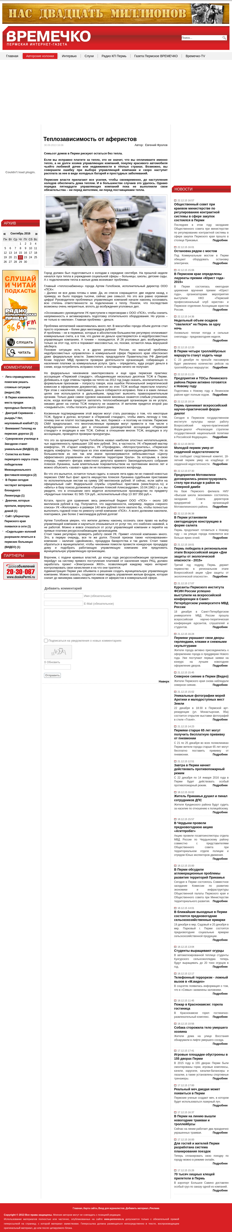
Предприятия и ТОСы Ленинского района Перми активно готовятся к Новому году (200, 382)
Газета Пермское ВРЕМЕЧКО (156, 56)
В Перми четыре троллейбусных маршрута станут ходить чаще (200, 353)
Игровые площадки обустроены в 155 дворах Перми (201, 1056)
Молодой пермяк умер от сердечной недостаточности (196, 450)
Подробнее (220, 240)
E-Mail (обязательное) (99, 603)
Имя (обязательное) (97, 596)
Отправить (52, 675)
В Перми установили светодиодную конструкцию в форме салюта (198, 521)
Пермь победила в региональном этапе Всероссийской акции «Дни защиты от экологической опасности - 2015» (200, 554)
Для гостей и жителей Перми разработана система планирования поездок (197, 1147)
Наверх (164, 681)
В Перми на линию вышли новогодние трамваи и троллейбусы (195, 1120)
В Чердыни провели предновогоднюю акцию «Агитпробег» (193, 827)
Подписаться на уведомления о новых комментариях (85, 640)
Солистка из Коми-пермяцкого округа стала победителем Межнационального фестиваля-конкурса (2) (21, 465)
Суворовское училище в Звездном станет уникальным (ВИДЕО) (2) (21, 444)
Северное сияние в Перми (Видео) (201, 676)
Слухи (89, 56)
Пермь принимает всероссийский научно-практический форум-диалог (200, 409)
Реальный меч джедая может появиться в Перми (197, 1091)
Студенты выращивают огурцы (199, 950)
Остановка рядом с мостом (195, 251)
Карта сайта (90, 1208)
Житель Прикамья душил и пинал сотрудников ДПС (200, 798)
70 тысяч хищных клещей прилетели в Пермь (194, 1176)
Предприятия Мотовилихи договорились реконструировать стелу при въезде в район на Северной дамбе (200, 481)
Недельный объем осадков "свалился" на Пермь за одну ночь (197, 324)
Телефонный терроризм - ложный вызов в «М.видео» (201, 979)
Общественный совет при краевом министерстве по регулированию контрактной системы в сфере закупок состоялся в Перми (197, 212)
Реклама (154, 1208)
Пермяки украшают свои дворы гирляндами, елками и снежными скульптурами (200, 642)
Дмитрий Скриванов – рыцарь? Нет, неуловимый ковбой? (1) (21, 418)
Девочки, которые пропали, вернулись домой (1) (18, 506)
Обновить (53, 662)
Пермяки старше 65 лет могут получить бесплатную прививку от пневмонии (199, 734)
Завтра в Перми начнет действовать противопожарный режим (199, 769)
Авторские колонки (40, 56)
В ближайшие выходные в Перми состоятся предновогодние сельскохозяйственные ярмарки (200, 916)
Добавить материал (137, 1208)
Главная (12, 56)
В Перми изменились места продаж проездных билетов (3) (20, 402)
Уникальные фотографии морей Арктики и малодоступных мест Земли (199, 699)
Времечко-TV (195, 56)
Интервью (69, 56)
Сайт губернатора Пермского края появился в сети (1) (18, 521)
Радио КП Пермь (114, 56)
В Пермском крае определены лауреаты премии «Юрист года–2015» (199, 278)
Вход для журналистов (111, 1208)
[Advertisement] (116, 92)
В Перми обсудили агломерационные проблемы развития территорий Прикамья (199, 873)
